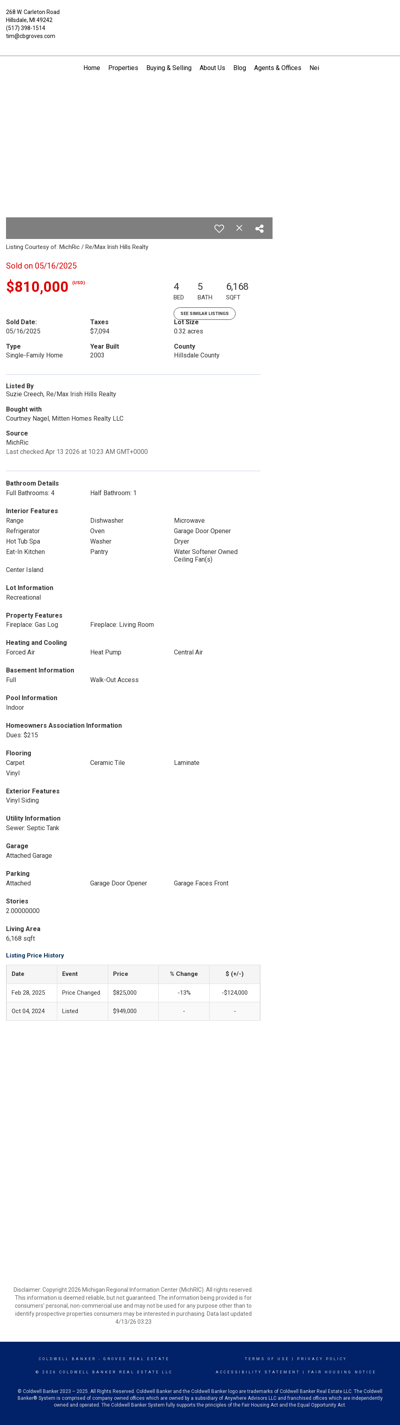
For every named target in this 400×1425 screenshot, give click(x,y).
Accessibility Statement (258, 1372)
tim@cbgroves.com (30, 36)
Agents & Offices (277, 68)
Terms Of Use (267, 1359)
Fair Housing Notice (342, 1372)
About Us (212, 68)
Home (91, 68)
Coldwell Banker (67, 1359)
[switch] (219, 228)
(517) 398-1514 (25, 28)
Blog (239, 68)
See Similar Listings (204, 313)
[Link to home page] (200, 18)
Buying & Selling (169, 68)
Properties (123, 68)
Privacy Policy (322, 1359)
